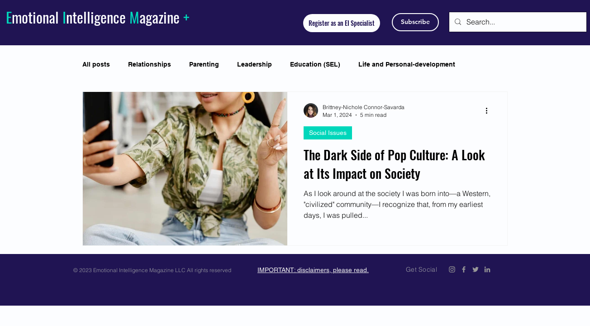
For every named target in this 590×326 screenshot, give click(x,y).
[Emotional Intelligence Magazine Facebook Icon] (464, 269)
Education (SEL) (315, 64)
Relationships (149, 64)
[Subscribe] (415, 22)
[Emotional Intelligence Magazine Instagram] (452, 269)
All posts (96, 64)
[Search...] (516, 22)
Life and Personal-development (406, 64)
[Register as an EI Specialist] (341, 23)
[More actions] (489, 110)
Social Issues (328, 132)
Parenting (204, 64)
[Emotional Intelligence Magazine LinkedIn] (487, 269)
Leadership (254, 64)
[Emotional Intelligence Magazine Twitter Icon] (475, 269)
